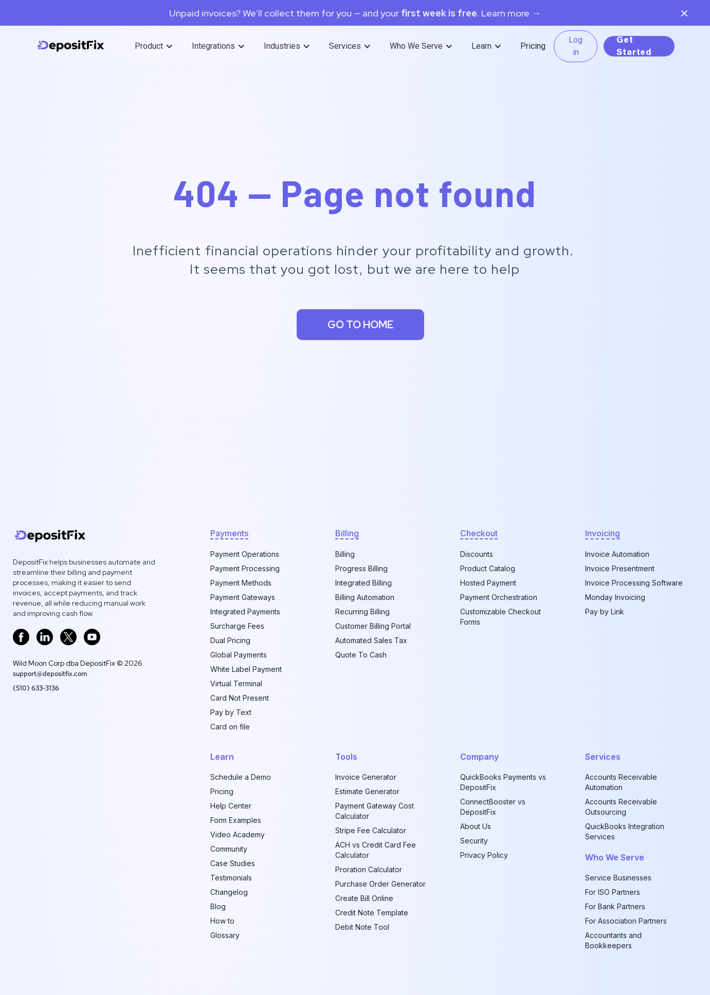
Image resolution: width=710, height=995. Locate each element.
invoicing (602, 533)
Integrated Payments (245, 611)
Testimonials (231, 877)
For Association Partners (626, 920)
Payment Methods (240, 582)
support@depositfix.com (50, 673)
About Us (475, 826)
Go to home (360, 324)
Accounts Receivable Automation (621, 782)
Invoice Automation (617, 554)
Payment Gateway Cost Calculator (374, 810)
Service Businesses (618, 877)
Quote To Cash (361, 654)
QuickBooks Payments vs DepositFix (503, 782)
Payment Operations (244, 554)
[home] (70, 46)
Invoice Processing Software (634, 582)
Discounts (476, 554)
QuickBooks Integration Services (624, 831)
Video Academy (237, 834)
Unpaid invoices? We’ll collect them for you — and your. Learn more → (355, 13)
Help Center (230, 805)
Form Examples (235, 820)
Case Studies (232, 863)
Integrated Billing (363, 582)
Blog (218, 906)
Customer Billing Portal (373, 626)
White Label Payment (246, 669)
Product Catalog (487, 568)
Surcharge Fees (237, 626)
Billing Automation (364, 597)
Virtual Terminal (236, 683)
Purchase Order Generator (380, 883)
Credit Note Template (371, 912)
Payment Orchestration (498, 597)
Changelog (229, 892)
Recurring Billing (362, 611)
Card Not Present (239, 697)
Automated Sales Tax (371, 640)
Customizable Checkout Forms (500, 616)
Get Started (633, 46)
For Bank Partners (615, 906)
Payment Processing (245, 568)
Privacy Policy (484, 855)
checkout (479, 533)
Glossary (225, 935)
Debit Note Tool (362, 927)
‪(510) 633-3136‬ (36, 688)
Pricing (532, 46)
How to (222, 920)
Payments (229, 533)
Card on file (230, 726)
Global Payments (238, 654)
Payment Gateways (242, 597)
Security (474, 840)
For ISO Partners (612, 892)
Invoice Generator (365, 777)
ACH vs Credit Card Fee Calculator (375, 849)
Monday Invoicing (615, 597)
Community (228, 848)
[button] (155, 46)
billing (347, 533)
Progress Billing (361, 568)
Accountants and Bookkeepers (613, 940)
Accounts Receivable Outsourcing (621, 806)
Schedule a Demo (240, 777)
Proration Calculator (368, 869)
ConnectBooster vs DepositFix (492, 806)
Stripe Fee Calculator (370, 830)
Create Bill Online (364, 898)
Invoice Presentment (619, 568)
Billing (345, 554)
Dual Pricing (230, 640)
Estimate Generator (367, 791)
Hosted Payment (488, 582)
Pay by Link (604, 611)
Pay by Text (230, 712)
